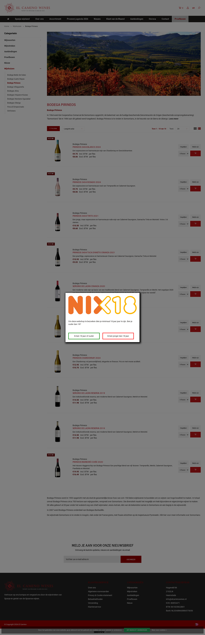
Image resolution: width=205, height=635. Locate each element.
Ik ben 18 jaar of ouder (84, 336)
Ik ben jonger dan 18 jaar (118, 336)
